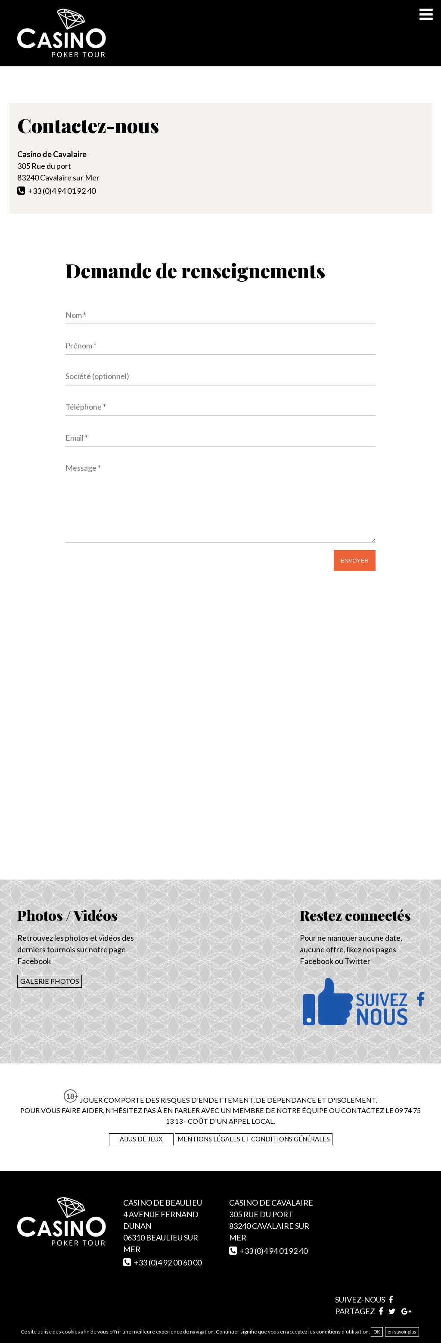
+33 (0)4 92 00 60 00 (168, 1262)
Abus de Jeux (141, 1139)
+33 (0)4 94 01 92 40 (62, 191)
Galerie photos (49, 981)
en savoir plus (402, 1331)
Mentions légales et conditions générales (253, 1139)
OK (376, 1331)
